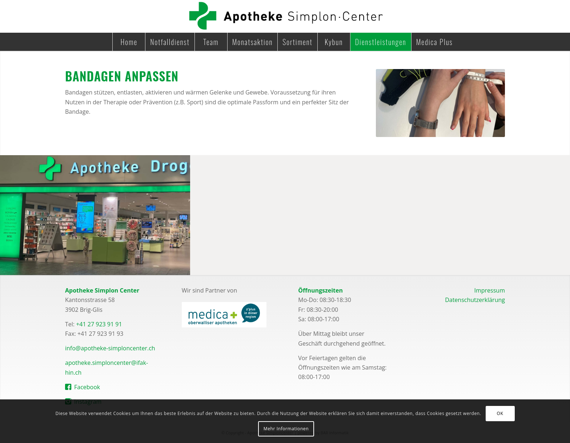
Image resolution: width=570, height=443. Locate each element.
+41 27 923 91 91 (99, 324)
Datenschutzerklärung (475, 300)
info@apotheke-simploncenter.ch (110, 348)
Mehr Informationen (286, 429)
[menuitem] (128, 42)
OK (500, 413)
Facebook (87, 387)
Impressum (489, 290)
